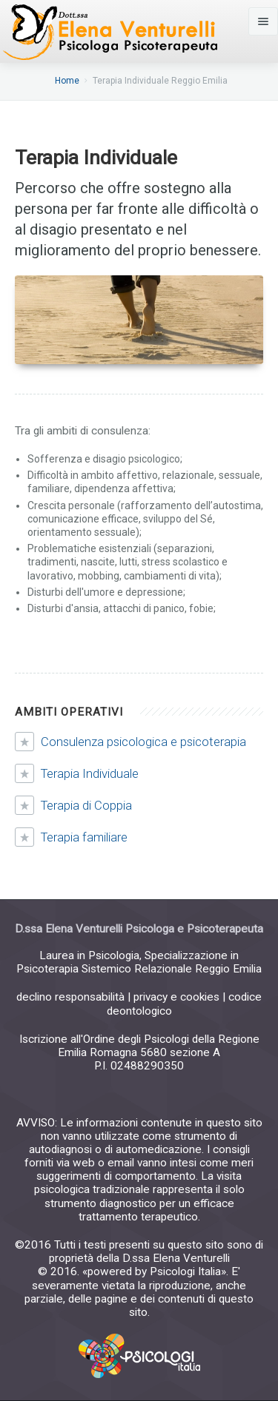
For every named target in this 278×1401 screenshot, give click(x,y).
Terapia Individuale (90, 773)
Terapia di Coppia (86, 805)
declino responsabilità (70, 997)
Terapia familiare (84, 837)
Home (67, 80)
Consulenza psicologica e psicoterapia (143, 741)
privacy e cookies (176, 997)
